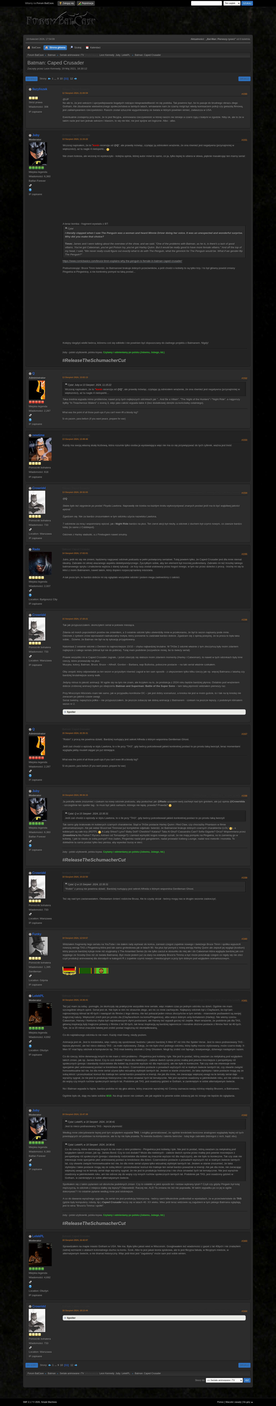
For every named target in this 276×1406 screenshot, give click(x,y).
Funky (36, 934)
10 (61, 78)
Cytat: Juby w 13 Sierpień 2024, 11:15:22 (89, 385)
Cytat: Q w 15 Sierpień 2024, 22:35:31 (88, 813)
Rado (36, 549)
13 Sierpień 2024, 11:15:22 (75, 139)
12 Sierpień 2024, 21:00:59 (75, 93)
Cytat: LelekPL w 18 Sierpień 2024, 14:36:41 (91, 1122)
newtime (38, 435)
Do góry (32, 1365)
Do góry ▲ (248, 1402)
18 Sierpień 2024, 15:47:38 (75, 1114)
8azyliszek (39, 89)
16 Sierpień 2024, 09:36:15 (75, 795)
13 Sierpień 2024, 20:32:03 (75, 492)
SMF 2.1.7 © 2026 (31, 1402)
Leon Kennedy (106, 55)
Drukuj (244, 79)
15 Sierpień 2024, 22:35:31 (75, 733)
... (55, 78)
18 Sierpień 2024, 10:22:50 (75, 877)
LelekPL (126, 55)
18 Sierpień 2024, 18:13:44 (75, 1310)
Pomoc (220, 1402)
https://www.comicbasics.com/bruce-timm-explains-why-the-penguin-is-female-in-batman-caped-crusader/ (122, 261)
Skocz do (200, 1380)
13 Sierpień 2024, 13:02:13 (75, 377)
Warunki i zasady (233, 1402)
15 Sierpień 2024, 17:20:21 (75, 619)
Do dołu (31, 79)
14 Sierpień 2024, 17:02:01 (75, 553)
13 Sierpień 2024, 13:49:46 (75, 439)
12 (71, 78)
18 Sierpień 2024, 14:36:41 (75, 1000)
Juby (118, 55)
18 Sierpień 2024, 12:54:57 (75, 938)
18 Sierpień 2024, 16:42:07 (75, 1240)
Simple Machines (49, 1402)
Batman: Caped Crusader (76, 89)
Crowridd (39, 488)
